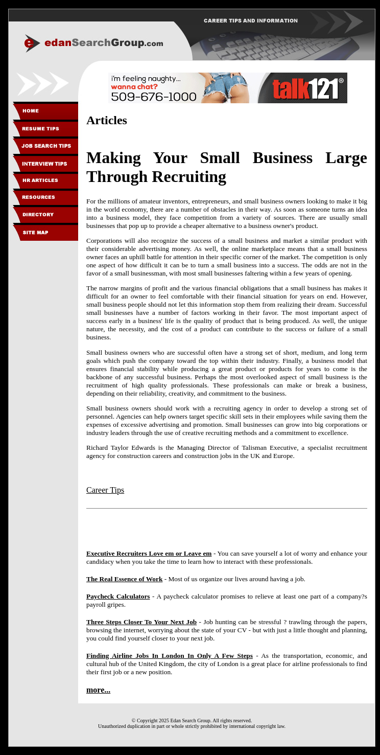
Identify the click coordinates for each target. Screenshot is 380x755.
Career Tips (105, 490)
